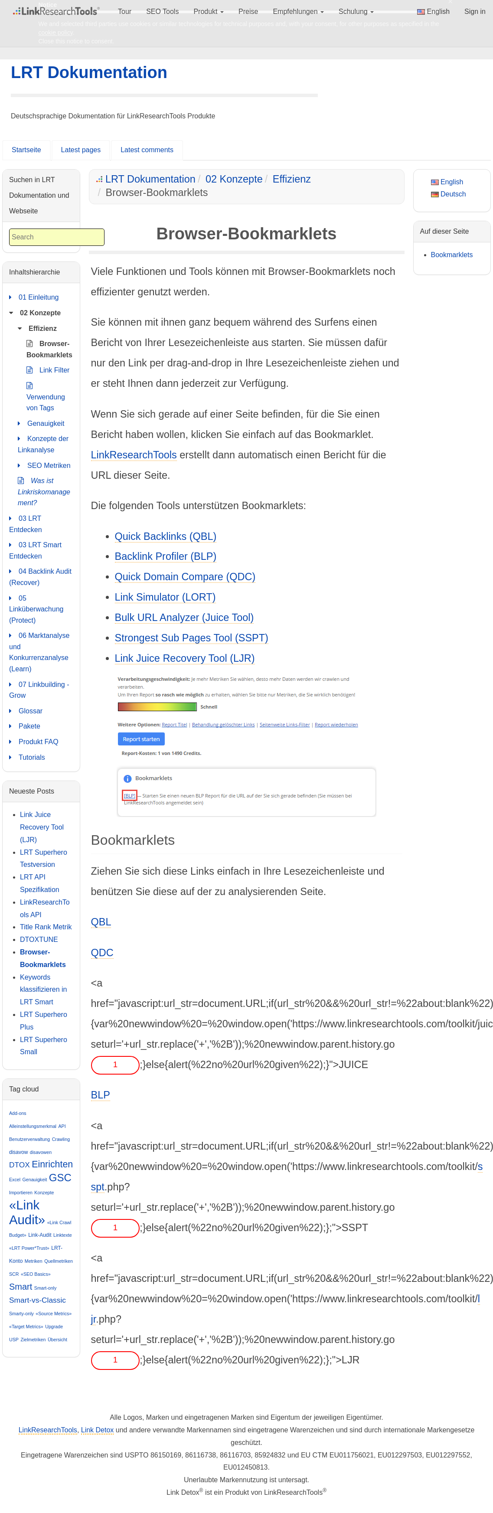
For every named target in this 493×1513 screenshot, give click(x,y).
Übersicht (57, 1339)
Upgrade (54, 1326)
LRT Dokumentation (89, 72)
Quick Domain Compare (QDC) (185, 576)
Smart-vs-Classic (37, 1300)
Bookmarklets (452, 254)
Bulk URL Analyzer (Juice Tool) (184, 617)
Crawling (61, 1139)
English (433, 11)
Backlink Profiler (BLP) (166, 556)
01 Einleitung (34, 297)
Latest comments (147, 150)
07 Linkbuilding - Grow (39, 689)
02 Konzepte (234, 179)
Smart (20, 1286)
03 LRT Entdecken (25, 523)
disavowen (41, 1152)
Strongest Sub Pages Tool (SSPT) (191, 638)
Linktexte (62, 1235)
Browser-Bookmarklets (49, 348)
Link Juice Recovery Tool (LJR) (185, 658)
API (61, 1126)
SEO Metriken (44, 465)
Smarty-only (21, 1313)
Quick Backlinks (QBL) (166, 536)
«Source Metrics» (54, 1313)
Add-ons (17, 1113)
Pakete (24, 726)
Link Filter (47, 370)
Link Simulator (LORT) (165, 597)
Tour (124, 11)
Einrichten (52, 1164)
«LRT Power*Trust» (29, 1248)
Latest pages (81, 150)
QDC (102, 952)
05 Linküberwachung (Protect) (36, 608)
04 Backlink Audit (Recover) (40, 576)
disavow (18, 1152)
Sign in (475, 11)
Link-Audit (39, 1235)
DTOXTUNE (39, 939)
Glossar (25, 711)
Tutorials (27, 757)
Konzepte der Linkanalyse (43, 443)
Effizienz (292, 179)
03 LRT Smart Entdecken (35, 549)
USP (14, 1339)
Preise (248, 11)
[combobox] (56, 237)
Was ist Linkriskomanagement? (44, 491)
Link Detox (97, 1430)
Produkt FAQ (34, 742)
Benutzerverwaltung (29, 1139)
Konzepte (44, 1192)
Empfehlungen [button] (298, 11)
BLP (100, 1095)
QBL (101, 922)
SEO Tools (162, 11)
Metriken (33, 1261)
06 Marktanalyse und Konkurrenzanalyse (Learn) (39, 651)
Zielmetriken (33, 1339)
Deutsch (448, 194)
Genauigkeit (41, 423)
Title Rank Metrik (46, 927)
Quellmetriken (58, 1261)
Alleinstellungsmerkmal (32, 1126)
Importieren (21, 1192)
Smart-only (45, 1288)
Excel (14, 1179)
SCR (14, 1274)
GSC (60, 1177)
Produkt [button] (208, 11)
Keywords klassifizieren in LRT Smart (43, 990)
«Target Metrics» (26, 1326)
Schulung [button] (356, 11)
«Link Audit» (27, 1212)
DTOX (19, 1164)
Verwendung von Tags (45, 396)
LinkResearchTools (134, 455)
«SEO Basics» (36, 1274)
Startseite (26, 150)
